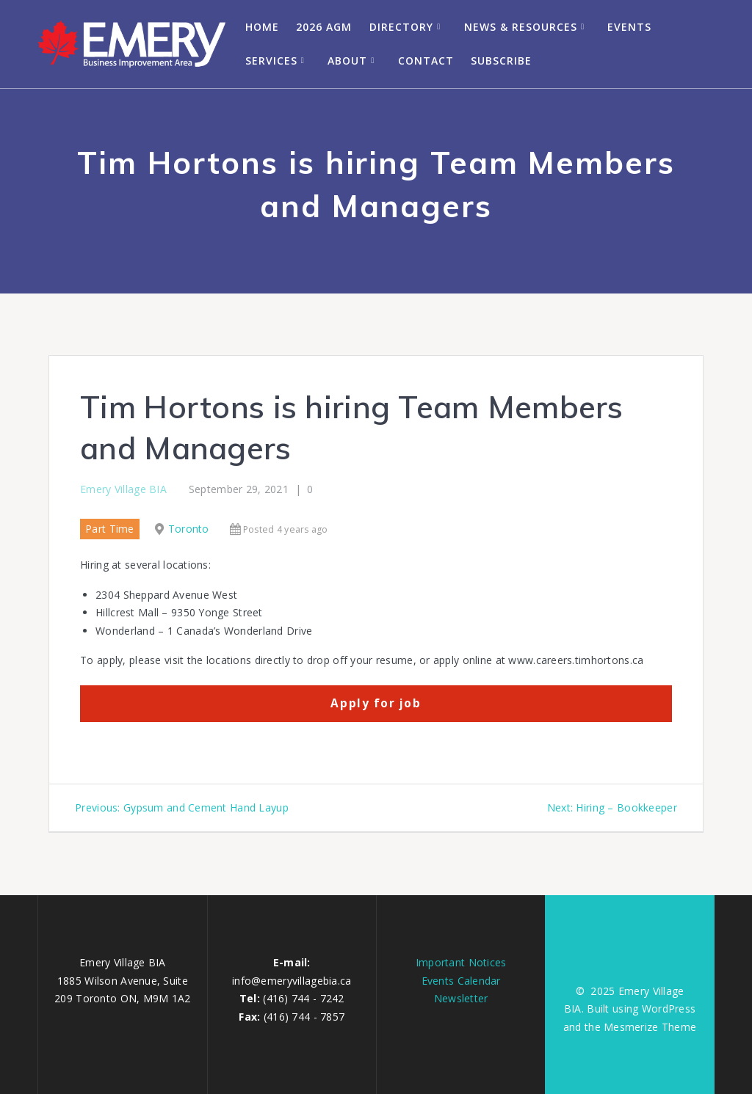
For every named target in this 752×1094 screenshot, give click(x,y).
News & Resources (520, 27)
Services (271, 61)
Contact (426, 61)
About (347, 61)
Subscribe (501, 61)
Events (629, 27)
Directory (401, 27)
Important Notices (461, 962)
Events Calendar (461, 981)
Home (262, 27)
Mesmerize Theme (650, 1027)
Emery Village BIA (123, 489)
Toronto (188, 529)
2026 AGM (324, 27)
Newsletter (461, 998)
